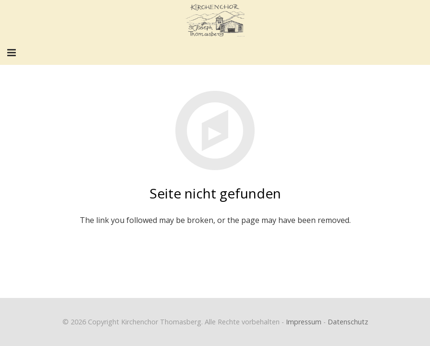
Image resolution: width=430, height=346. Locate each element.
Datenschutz (348, 321)
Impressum (303, 321)
